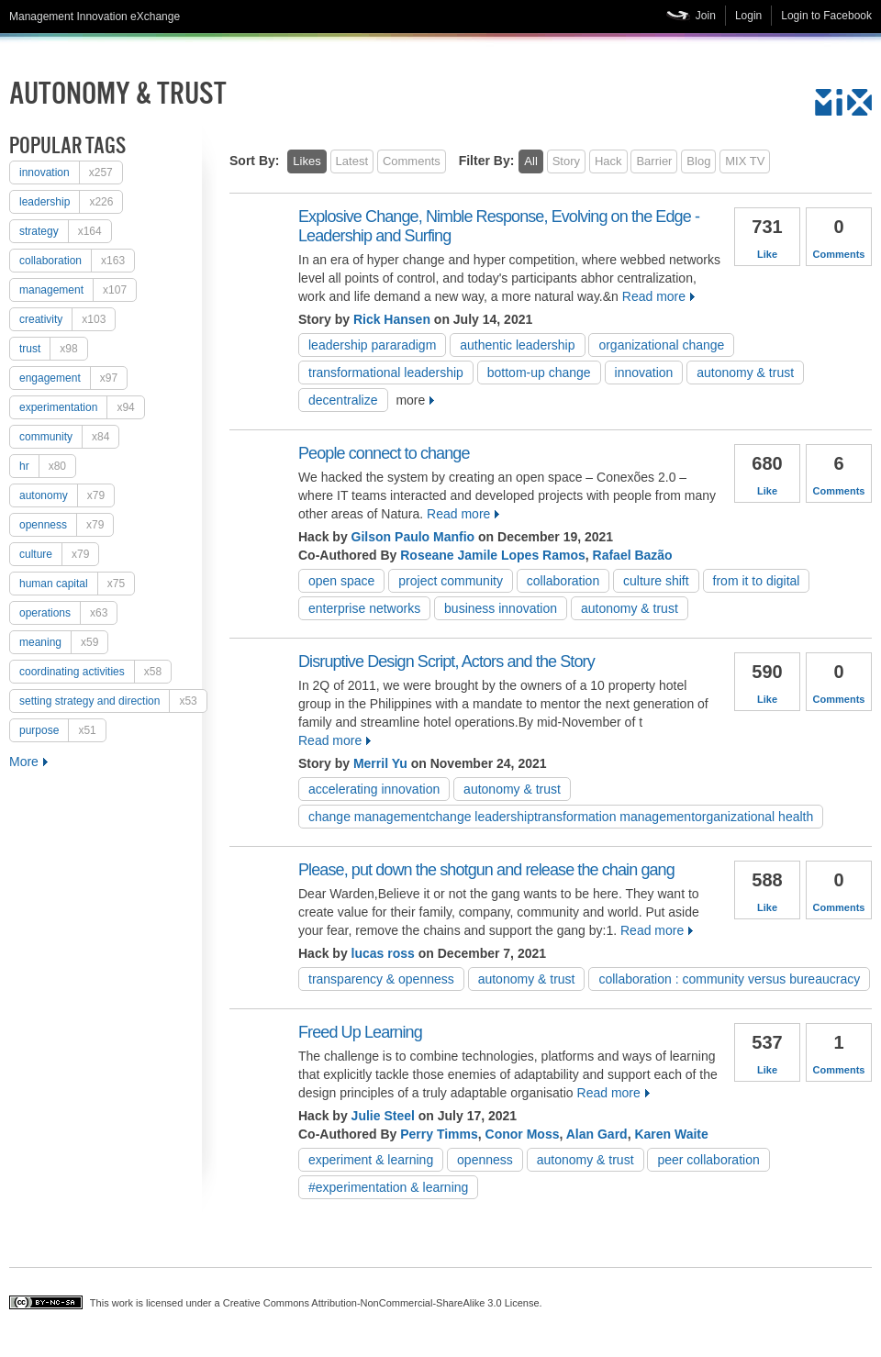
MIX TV (744, 161)
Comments (411, 161)
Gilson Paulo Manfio (413, 536)
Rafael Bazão (633, 555)
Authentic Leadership (517, 345)
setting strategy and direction (112, 701)
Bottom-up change (539, 372)
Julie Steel (383, 1115)
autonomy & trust (745, 372)
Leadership (70, 202)
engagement (73, 378)
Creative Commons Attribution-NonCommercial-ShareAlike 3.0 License (381, 1302)
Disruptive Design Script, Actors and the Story (446, 661)
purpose (62, 730)
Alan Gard (597, 1134)
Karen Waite (671, 1134)
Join (706, 15)
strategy (65, 231)
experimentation (81, 407)
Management (77, 290)
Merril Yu (380, 763)
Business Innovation (500, 608)
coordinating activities (95, 672)
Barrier (654, 161)
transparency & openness (381, 979)
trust (53, 349)
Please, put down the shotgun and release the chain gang (486, 870)
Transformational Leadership (385, 372)
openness (66, 525)
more (410, 400)
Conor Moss (522, 1134)
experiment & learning (370, 1159)
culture (58, 554)
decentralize (343, 400)
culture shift (656, 580)
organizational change (661, 345)
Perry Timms (439, 1134)
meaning (63, 642)
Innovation (70, 172)
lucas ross (383, 953)
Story (566, 161)
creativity (67, 319)
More (24, 761)
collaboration (76, 261)
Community (68, 437)
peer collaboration (708, 1159)
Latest (352, 161)
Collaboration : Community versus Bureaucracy (729, 979)
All (530, 161)
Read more (654, 296)
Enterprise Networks (364, 608)
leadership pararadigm (372, 345)
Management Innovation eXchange (94, 16)
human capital (76, 584)
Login (748, 15)
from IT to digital (756, 580)
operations (68, 613)
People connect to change (384, 453)
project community (450, 580)
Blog (698, 161)
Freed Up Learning (360, 1032)
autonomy (66, 495)
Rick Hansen (391, 319)
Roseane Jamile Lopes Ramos (492, 555)
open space (341, 580)
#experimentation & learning (388, 1187)
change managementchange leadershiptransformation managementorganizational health (560, 816)
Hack (608, 161)
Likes (306, 161)
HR (47, 466)
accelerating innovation (374, 789)
